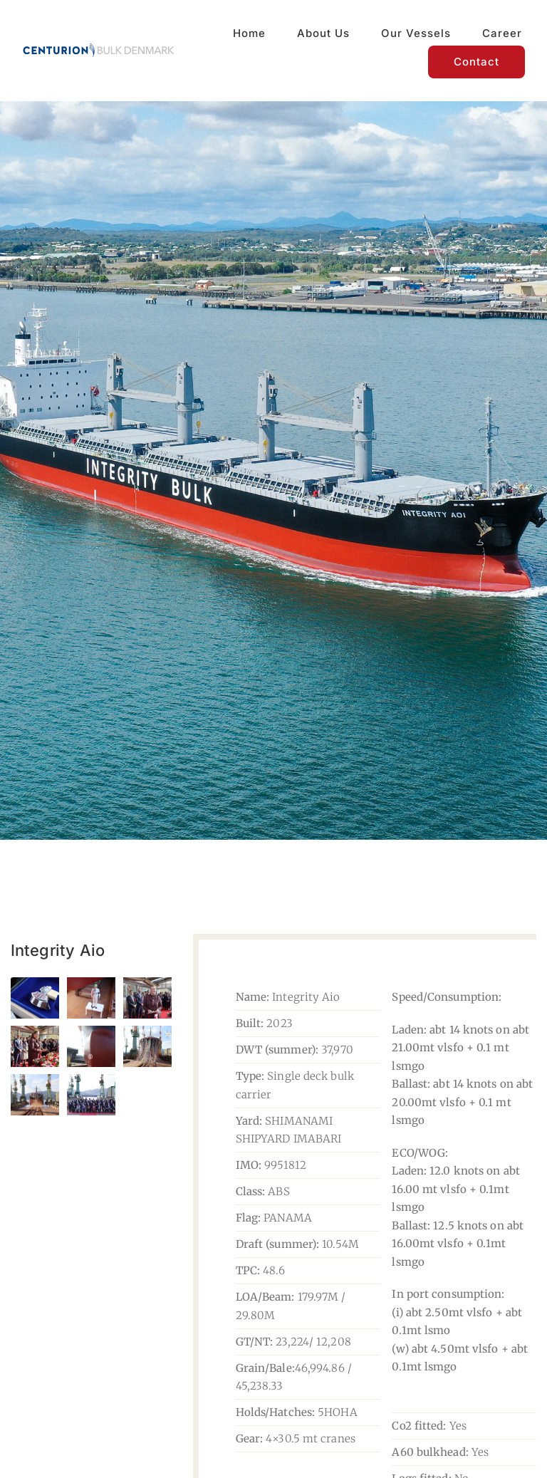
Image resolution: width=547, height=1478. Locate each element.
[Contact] (476, 62)
